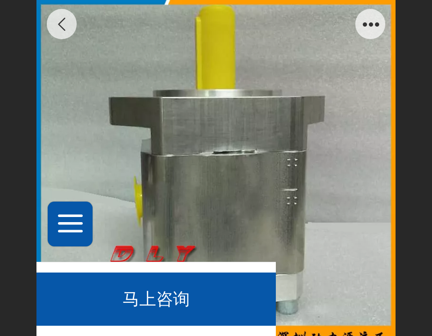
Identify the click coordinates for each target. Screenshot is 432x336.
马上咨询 (156, 298)
